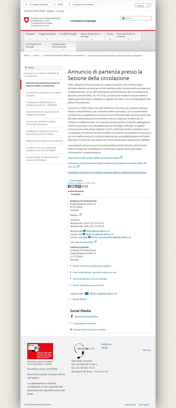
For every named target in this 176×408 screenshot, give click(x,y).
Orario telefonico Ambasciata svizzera (91, 266)
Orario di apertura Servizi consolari (89, 278)
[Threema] (79, 186)
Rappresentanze (47, 36)
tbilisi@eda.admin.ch (97, 231)
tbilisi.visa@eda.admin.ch (99, 234)
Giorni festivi (79, 299)
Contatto (74, 194)
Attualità (30, 36)
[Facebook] (69, 186)
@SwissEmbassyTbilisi (86, 316)
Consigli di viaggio (67, 36)
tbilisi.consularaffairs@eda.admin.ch (111, 237)
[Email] (86, 186)
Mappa (75, 215)
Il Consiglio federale (38, 4)
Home (26, 55)
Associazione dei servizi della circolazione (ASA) (95, 157)
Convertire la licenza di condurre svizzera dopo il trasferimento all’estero (107, 172)
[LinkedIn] (76, 186)
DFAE (60, 4)
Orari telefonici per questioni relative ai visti (94, 272)
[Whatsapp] (83, 186)
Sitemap (147, 350)
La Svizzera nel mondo (83, 4)
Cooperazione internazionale (63, 47)
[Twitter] (73, 186)
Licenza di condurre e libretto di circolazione (64, 55)
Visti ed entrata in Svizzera (128, 36)
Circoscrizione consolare (84, 323)
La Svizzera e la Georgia (37, 47)
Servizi (110, 36)
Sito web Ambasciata (83, 242)
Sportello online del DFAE (42, 368)
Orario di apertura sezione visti (88, 285)
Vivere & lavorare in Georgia (92, 36)
